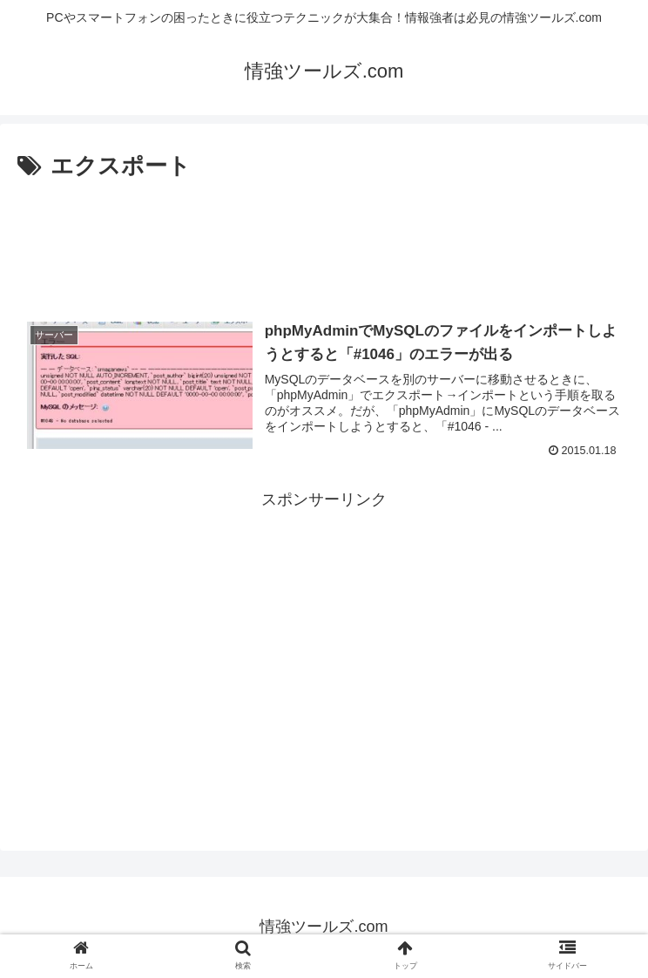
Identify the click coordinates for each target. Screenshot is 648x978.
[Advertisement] (324, 238)
